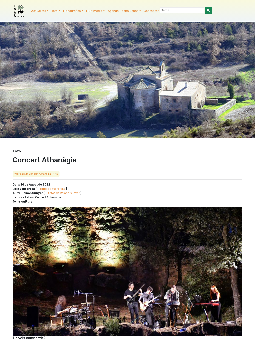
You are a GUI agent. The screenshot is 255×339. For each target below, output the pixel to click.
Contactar (151, 11)
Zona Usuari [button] (129, 11)
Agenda (113, 11)
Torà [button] (54, 11)
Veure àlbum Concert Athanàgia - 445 (36, 173)
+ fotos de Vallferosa (50, 188)
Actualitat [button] (38, 11)
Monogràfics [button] (72, 11)
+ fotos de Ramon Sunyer (62, 193)
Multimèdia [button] (94, 11)
